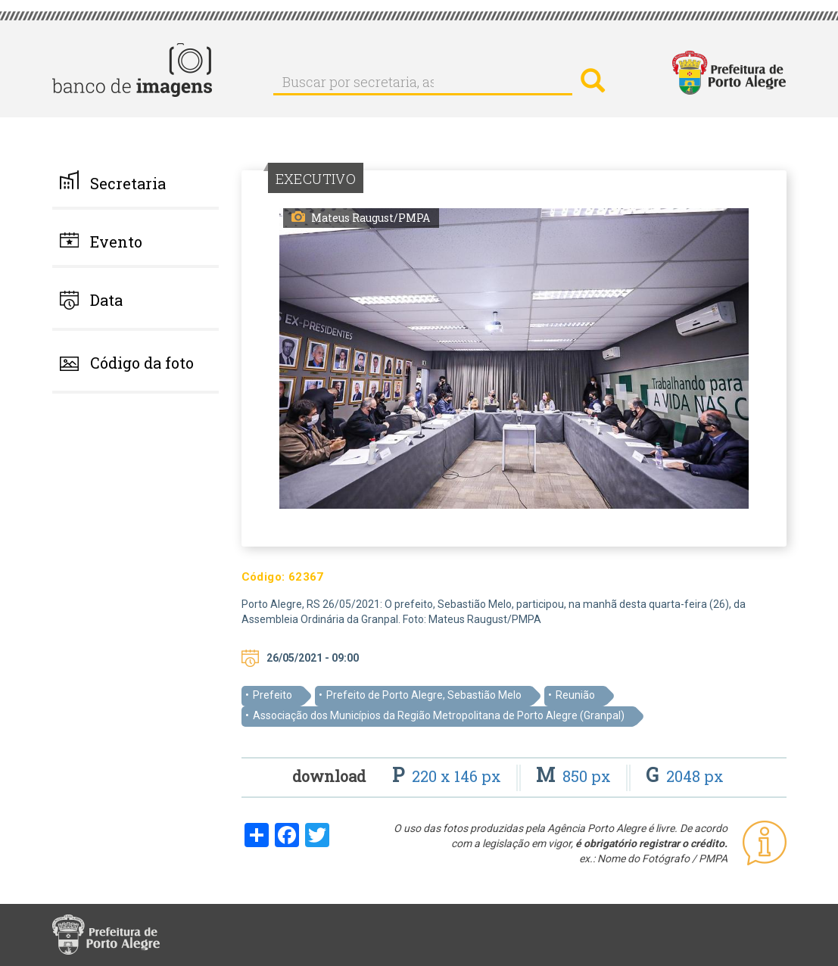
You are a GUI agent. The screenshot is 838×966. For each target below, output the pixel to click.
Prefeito (272, 695)
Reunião (575, 695)
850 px (575, 776)
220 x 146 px (448, 776)
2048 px (685, 776)
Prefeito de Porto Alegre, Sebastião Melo (424, 695)
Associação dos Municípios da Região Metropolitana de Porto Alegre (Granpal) (439, 715)
